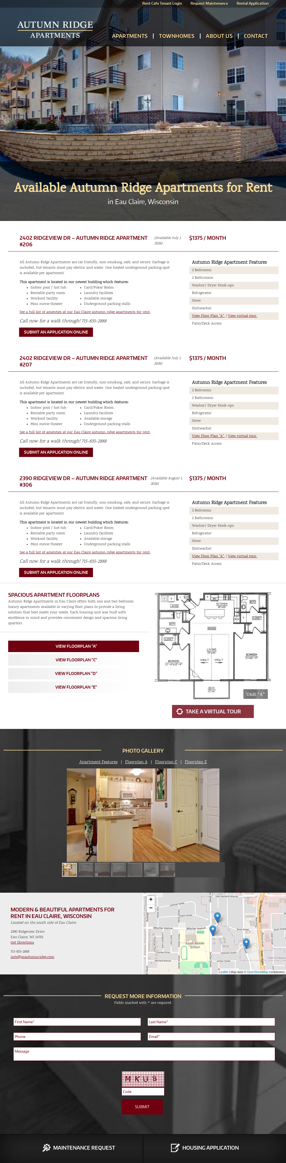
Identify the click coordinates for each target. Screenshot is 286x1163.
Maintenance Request (84, 1147)
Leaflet (223, 972)
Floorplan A (136, 762)
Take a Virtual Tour (213, 711)
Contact (256, 36)
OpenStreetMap (257, 972)
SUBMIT (142, 1106)
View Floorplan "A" (76, 646)
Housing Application (210, 1147)
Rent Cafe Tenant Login (162, 3)
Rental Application (253, 3)
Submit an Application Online (56, 332)
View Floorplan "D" (76, 673)
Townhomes (177, 36)
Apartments (130, 36)
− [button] (151, 908)
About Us (219, 36)
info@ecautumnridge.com (32, 957)
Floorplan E (196, 762)
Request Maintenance (209, 3)
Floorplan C (166, 762)
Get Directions (22, 943)
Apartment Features (98, 762)
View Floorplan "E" (76, 687)
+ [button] (151, 900)
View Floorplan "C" (76, 660)
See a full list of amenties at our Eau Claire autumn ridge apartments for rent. (85, 312)
